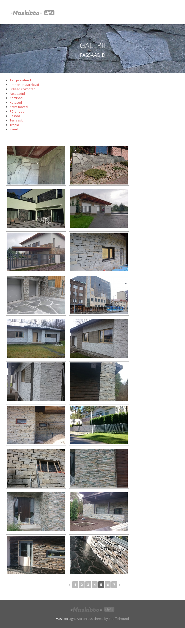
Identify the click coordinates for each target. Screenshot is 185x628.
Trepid (14, 125)
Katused (16, 102)
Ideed (14, 129)
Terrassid (17, 120)
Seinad (15, 116)
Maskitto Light (66, 618)
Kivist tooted (19, 107)
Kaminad (16, 98)
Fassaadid (17, 93)
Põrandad (17, 111)
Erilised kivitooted (22, 89)
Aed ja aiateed (20, 80)
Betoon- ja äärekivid (24, 84)
